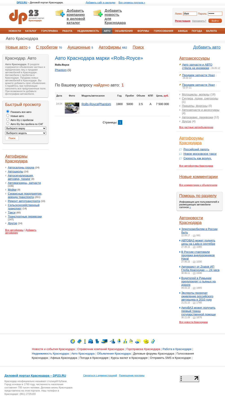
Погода (197, 31)
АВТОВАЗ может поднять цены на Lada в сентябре (198, 242)
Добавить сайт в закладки (100, 2)
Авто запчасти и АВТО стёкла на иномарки (197, 66)
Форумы (143, 31)
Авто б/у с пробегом (19, 120)
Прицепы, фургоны (195, 106)
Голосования (163, 31)
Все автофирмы (14, 230)
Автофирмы (110, 47)
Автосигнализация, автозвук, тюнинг (21, 177)
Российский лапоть (196, 149)
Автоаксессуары (194, 58)
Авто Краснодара (22, 38)
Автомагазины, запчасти (24, 183)
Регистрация (182, 20)
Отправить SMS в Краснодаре (170, 357)
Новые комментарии (198, 176)
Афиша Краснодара (63, 357)
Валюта (211, 31)
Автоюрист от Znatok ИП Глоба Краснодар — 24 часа (200, 268)
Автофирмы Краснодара (16, 158)
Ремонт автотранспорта (24, 201)
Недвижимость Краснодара (50, 353)
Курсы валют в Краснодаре (129, 357)
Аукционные (79, 47)
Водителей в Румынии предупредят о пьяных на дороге (198, 281)
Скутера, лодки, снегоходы (200, 98)
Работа (67, 31)
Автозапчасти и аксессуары (200, 110)
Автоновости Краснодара (191, 220)
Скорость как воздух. (197, 158)
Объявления (124, 31)
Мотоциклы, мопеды (196, 94)
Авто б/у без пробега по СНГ (24, 124)
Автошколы (15, 171)
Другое (12, 223)
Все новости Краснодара (193, 322)
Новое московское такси (199, 153)
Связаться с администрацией (100, 375)
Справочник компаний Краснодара (100, 349)
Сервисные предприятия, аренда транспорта (25, 195)
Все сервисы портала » (131, 2)
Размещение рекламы (131, 375)
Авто (107, 31)
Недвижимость (88, 31)
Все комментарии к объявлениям (198, 185)
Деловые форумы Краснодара (153, 353)
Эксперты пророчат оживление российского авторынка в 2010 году (197, 296)
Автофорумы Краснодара (191, 140)
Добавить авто (207, 47)
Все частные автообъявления (196, 127)
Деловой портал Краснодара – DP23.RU (35, 375)
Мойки (12, 189)
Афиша (183, 31)
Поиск (138, 47)
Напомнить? (199, 20)
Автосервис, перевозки (197, 117)
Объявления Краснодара (114, 353)
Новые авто (17, 47)
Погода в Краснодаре (94, 357)
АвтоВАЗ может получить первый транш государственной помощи (198, 311)
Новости (15, 31)
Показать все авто (18, 112)
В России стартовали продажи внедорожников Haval (198, 255)
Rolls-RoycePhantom (96, 104)
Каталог (31, 31)
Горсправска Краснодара (143, 349)
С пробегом (46, 47)
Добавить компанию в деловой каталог (76, 17)
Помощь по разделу (197, 196)
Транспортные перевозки (25, 216)
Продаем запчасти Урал (198, 75)
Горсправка (49, 31)
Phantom (61, 70)
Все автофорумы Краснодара (196, 165)
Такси (11, 212)
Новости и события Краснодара (53, 349)
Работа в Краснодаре (177, 349)
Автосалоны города (21, 167)
